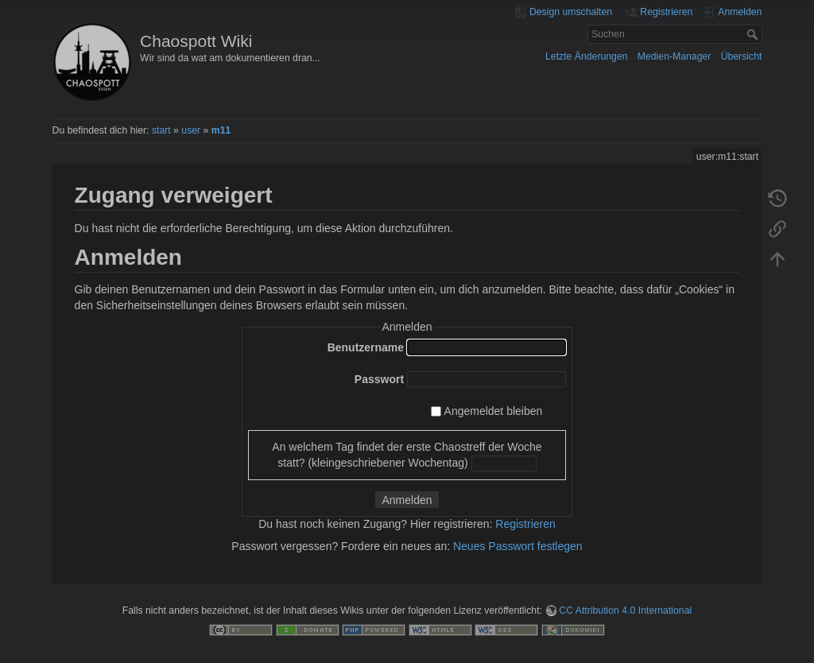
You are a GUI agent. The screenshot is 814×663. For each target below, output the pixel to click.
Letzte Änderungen (586, 56)
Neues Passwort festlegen (518, 546)
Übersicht (741, 56)
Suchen (754, 34)
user (190, 130)
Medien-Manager (674, 56)
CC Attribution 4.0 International (625, 610)
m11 (221, 130)
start (161, 130)
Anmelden (407, 500)
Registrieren (525, 524)
